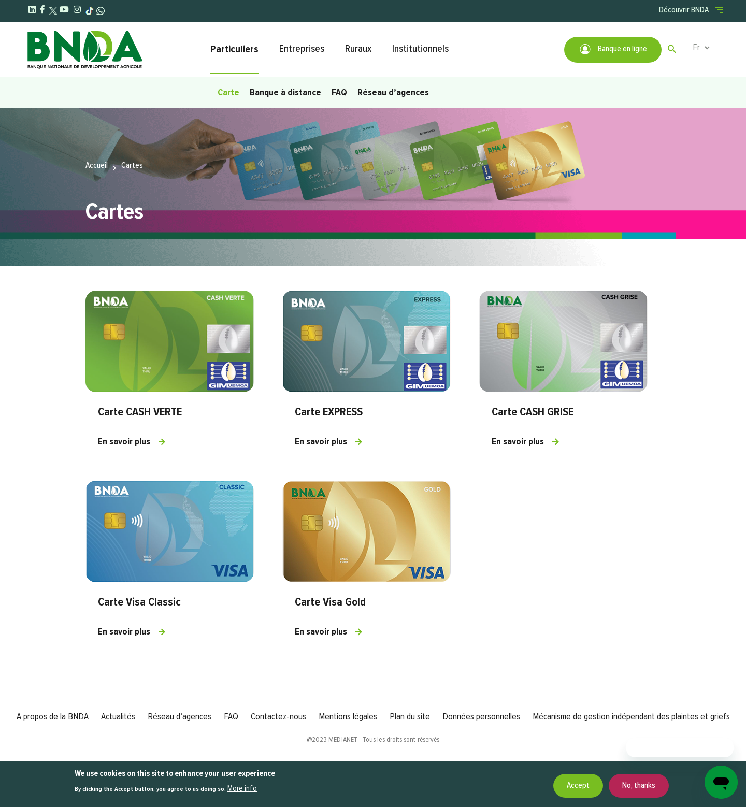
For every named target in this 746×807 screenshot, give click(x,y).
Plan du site (410, 717)
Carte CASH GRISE (532, 412)
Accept (578, 786)
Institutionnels (420, 49)
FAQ (339, 92)
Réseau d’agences (393, 92)
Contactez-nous (278, 717)
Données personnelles (481, 717)
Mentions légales (348, 717)
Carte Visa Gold (330, 602)
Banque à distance (285, 92)
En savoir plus (124, 441)
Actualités (118, 717)
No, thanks (638, 786)
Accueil (96, 166)
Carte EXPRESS (329, 412)
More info (242, 789)
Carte (228, 92)
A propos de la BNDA (53, 717)
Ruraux (358, 49)
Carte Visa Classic (139, 602)
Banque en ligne (613, 49)
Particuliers (234, 49)
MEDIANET (342, 739)
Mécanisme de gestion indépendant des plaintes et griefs (631, 717)
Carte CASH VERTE (140, 412)
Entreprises (301, 49)
